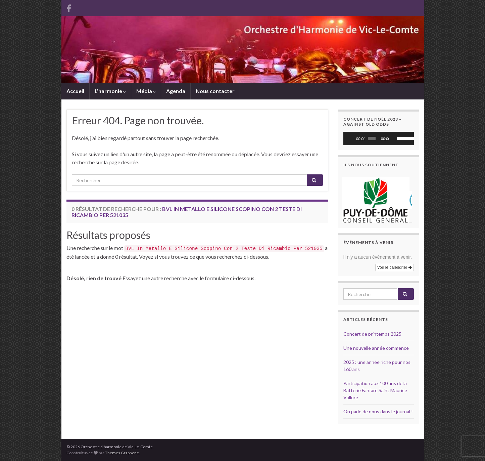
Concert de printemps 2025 (372, 334)
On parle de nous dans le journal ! (378, 411)
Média (146, 91)
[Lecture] (352, 138)
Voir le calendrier (394, 267)
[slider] (372, 138)
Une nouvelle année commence (376, 348)
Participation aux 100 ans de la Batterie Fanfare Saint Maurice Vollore (375, 390)
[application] (378, 138)
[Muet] (394, 138)
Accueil (75, 91)
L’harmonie (110, 91)
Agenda (175, 91)
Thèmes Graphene (122, 452)
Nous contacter (215, 91)
